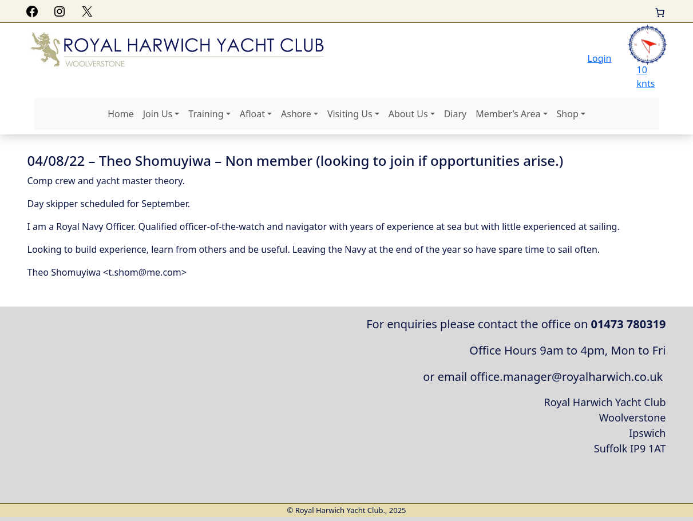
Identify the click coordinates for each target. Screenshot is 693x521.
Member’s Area (508, 114)
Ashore (296, 114)
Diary (455, 114)
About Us (408, 114)
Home (121, 114)
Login (600, 58)
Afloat (252, 114)
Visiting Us (350, 114)
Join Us (158, 114)
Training (205, 114)
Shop (568, 114)
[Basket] (659, 12)
